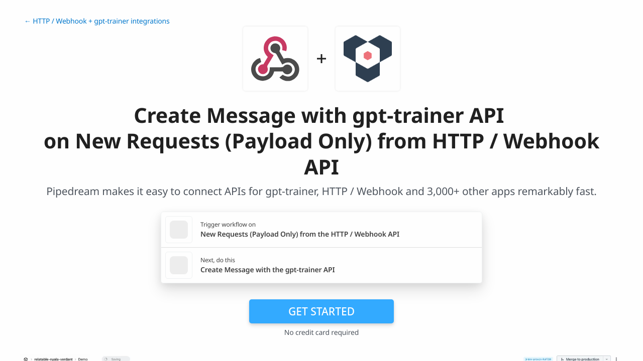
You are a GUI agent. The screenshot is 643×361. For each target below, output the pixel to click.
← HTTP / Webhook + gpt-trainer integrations (97, 21)
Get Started (321, 311)
